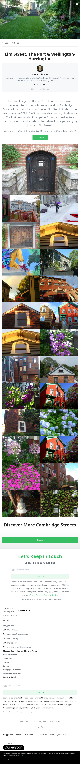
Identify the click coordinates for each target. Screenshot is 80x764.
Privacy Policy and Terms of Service (43, 595)
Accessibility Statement (13, 673)
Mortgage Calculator (12, 670)
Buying (6, 662)
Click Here (40, 137)
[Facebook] (4, 620)
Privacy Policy (40, 727)
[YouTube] (8, 620)
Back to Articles (12, 43)
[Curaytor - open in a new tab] (13, 749)
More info (24, 755)
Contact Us (7, 658)
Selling (6, 666)
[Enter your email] (42, 569)
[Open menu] (77, 4)
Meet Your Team (10, 655)
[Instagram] (12, 620)
